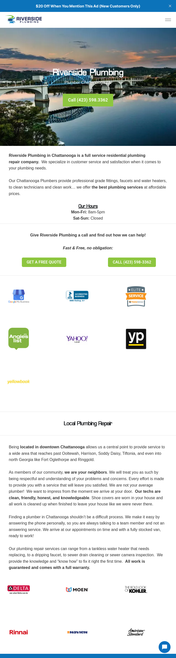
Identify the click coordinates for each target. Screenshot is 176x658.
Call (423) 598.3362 (88, 100)
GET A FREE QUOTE (44, 262)
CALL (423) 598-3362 (132, 262)
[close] (170, 6)
